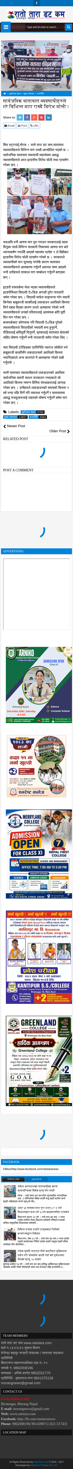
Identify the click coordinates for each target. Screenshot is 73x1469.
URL (34, 125)
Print (22, 125)
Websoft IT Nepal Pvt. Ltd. (44, 1465)
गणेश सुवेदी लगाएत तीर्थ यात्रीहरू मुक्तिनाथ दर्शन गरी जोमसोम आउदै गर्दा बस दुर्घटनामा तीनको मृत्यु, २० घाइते (42, 1255)
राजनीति (38, 417)
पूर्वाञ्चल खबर (33, 412)
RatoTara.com (41, 1462)
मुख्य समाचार (16, 417)
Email (9, 125)
